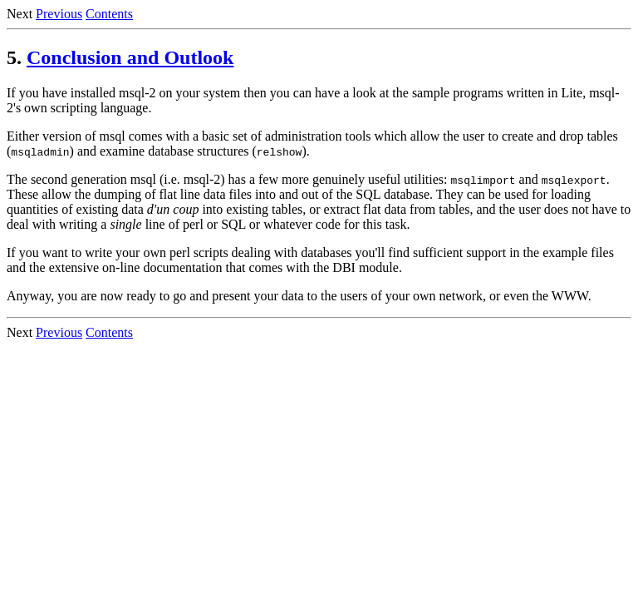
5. (14, 57)
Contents (109, 14)
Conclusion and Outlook (130, 57)
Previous (59, 14)
